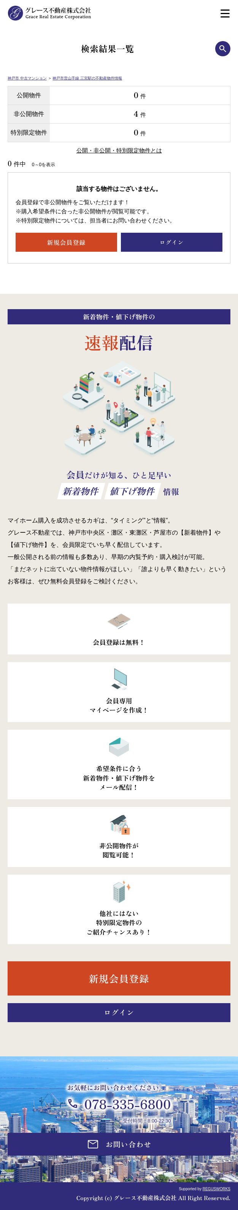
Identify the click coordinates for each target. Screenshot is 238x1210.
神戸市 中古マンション (27, 78)
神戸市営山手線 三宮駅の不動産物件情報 (87, 78)
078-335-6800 (127, 1103)
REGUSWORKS (216, 1189)
